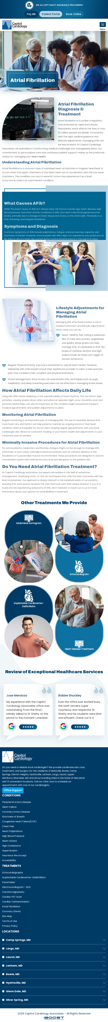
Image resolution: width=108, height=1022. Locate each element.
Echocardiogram (79, 574)
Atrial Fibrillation (11, 906)
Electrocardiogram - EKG (16, 887)
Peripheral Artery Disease (16, 802)
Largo (55, 774)
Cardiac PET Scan (12, 896)
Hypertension (9, 850)
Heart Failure (9, 807)
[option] (54, 61)
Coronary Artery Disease (16, 811)
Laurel (62, 774)
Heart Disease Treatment (79, 649)
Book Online (73, 14)
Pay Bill (31, 14)
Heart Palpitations (12, 831)
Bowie (65, 770)
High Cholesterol (11, 845)
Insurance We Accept (14, 855)
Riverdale (19, 778)
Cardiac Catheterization (15, 901)
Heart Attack (9, 841)
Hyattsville (35, 774)
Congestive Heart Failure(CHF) (19, 821)
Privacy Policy (10, 926)
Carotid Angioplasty (13, 892)
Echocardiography (12, 872)
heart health (39, 166)
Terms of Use (9, 921)
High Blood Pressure (13, 836)
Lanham (46, 774)
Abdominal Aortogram (28, 523)
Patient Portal (51, 14)
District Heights (20, 774)
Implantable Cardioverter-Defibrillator (29, 605)
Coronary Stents (11, 911)
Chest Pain (8, 826)
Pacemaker (8, 882)
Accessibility (9, 860)
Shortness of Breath (13, 816)
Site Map (7, 916)
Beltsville (56, 770)
